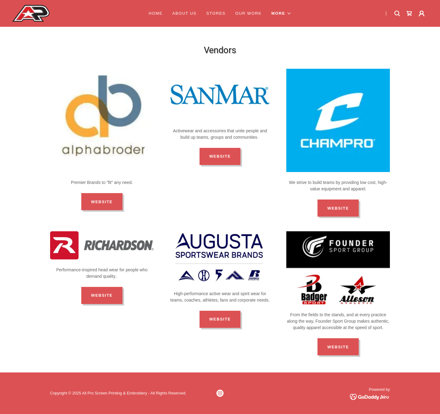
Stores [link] (216, 13)
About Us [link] (184, 13)
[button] (281, 13)
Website (102, 202)
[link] (31, 12)
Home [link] (155, 13)
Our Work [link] (248, 13)
